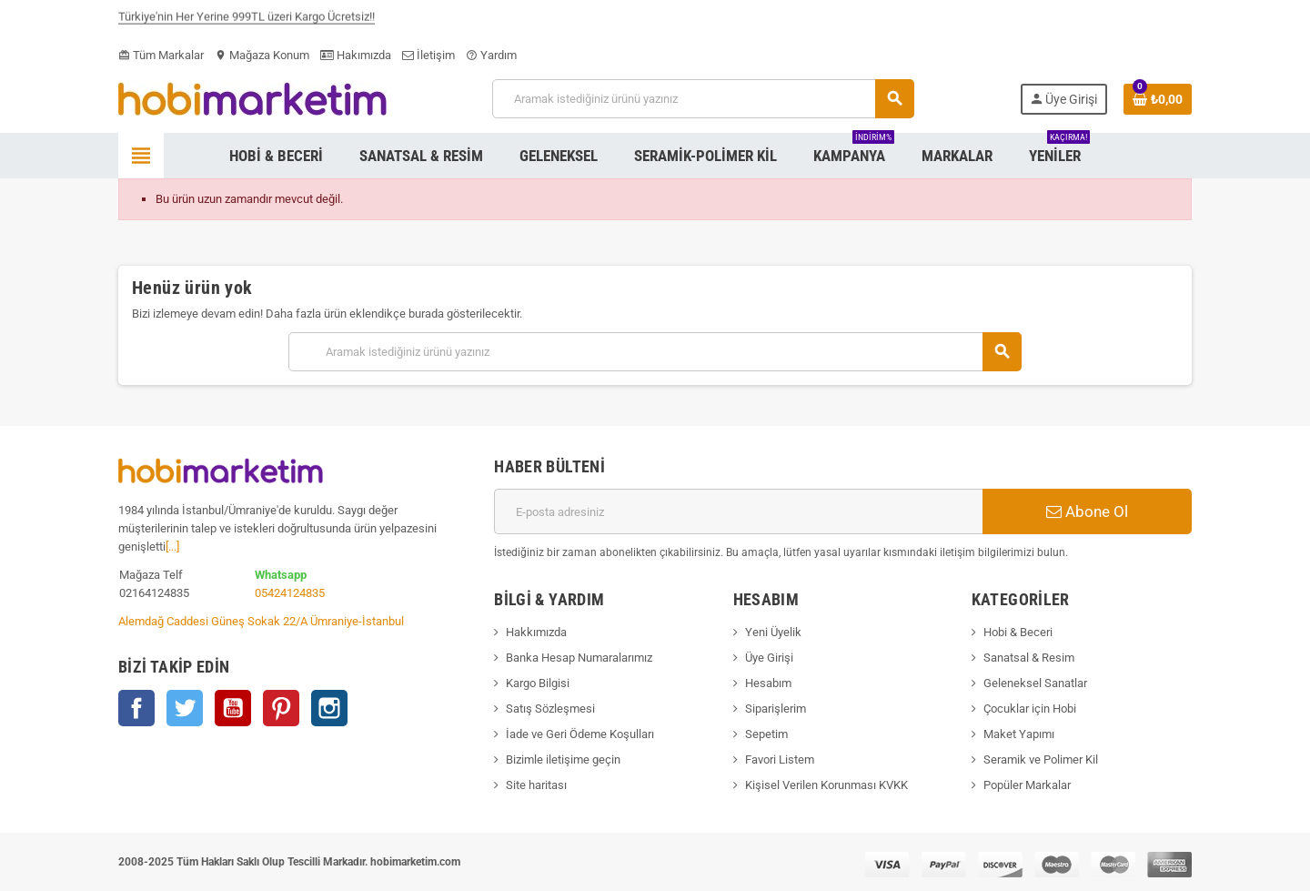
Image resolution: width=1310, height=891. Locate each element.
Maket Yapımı (1018, 734)
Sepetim (766, 734)
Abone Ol (1087, 511)
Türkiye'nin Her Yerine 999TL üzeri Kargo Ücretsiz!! (246, 20)
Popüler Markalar (1027, 785)
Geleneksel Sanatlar (1035, 683)
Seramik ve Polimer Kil (1040, 759)
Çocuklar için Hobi (1029, 708)
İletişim (428, 55)
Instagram (329, 708)
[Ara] (702, 98)
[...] (172, 546)
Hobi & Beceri (1018, 632)
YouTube (233, 708)
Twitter (184, 708)
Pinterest (281, 708)
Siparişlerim (775, 708)
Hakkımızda (536, 632)
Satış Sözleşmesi (550, 708)
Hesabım (768, 683)
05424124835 (290, 593)
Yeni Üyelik (773, 632)
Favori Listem (779, 759)
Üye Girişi (769, 657)
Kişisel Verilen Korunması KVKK (826, 785)
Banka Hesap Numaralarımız (579, 657)
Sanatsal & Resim (1028, 657)
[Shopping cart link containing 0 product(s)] (1158, 99)
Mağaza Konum (262, 55)
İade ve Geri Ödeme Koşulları (580, 734)
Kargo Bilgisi (537, 683)
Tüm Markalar (161, 55)
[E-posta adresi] (738, 511)
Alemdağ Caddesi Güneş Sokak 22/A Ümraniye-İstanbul (261, 621)
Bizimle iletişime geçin (563, 759)
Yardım (491, 55)
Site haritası (536, 785)
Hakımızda (355, 55)
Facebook (136, 708)
